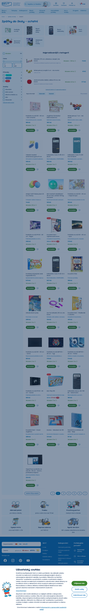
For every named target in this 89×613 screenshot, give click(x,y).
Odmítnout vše (79, 595)
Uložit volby (79, 589)
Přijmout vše (79, 583)
